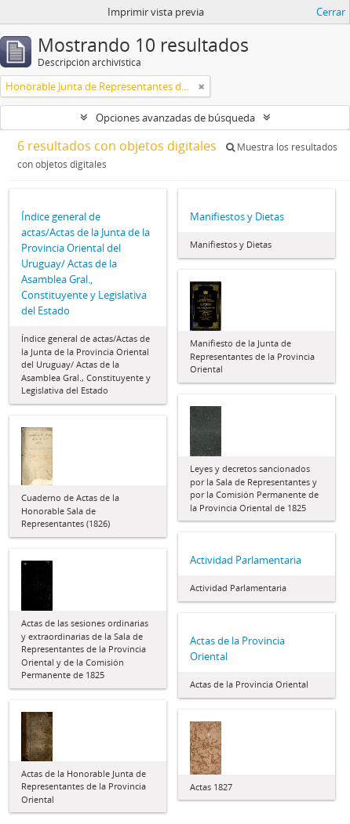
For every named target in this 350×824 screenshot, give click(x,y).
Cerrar (330, 12)
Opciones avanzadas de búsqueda (175, 118)
